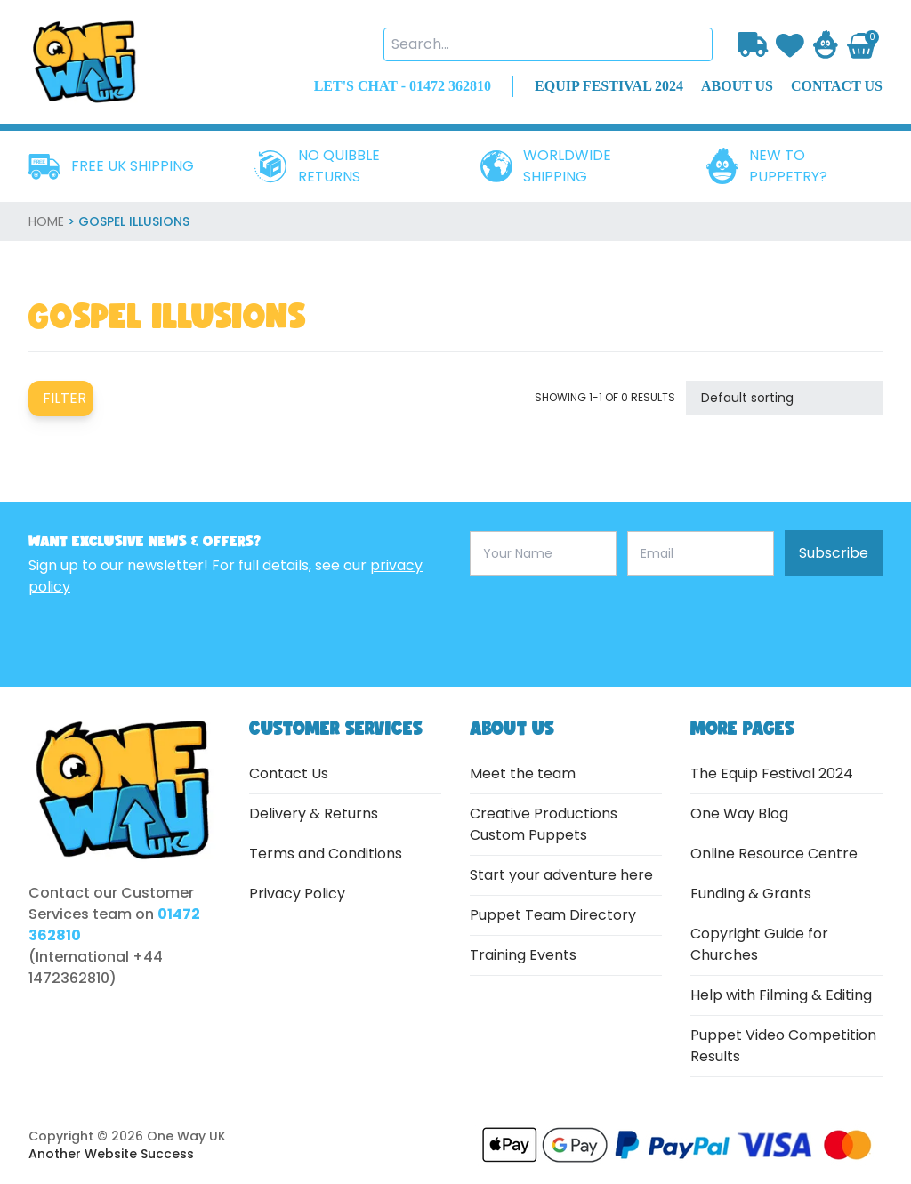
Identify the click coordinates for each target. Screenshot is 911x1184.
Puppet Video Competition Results (783, 1046)
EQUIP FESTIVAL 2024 (609, 85)
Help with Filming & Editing (781, 995)
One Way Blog (739, 813)
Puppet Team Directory (553, 915)
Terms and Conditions (325, 853)
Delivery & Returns (313, 813)
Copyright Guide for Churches (759, 944)
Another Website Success (111, 1154)
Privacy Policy (297, 893)
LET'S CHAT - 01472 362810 (402, 85)
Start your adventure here (561, 875)
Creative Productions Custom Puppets (543, 824)
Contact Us (288, 773)
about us (737, 85)
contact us (837, 85)
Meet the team (523, 773)
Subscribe (833, 553)
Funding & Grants (750, 893)
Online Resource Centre (774, 853)
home (46, 221)
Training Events (523, 955)
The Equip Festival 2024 (771, 773)
